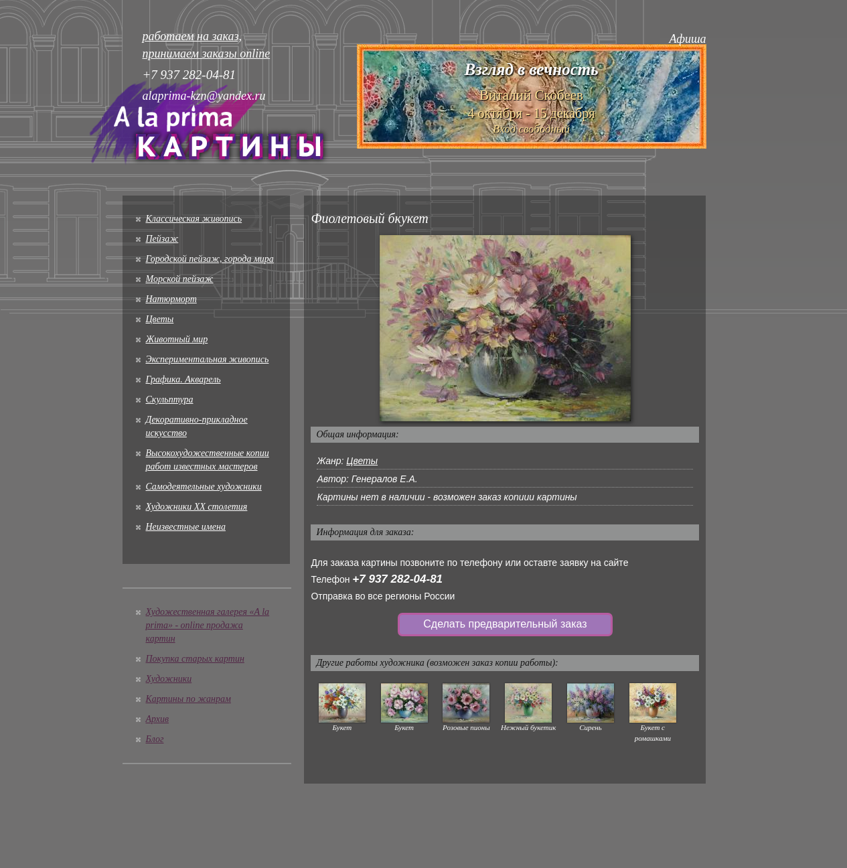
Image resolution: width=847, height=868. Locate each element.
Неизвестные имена (186, 527)
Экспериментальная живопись (207, 359)
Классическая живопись (194, 219)
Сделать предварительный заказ (505, 624)
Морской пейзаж (180, 279)
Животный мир (177, 339)
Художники (169, 679)
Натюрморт (171, 299)
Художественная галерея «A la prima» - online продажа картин (208, 625)
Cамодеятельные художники (204, 487)
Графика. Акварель (183, 379)
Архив (157, 719)
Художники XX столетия (197, 507)
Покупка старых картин (195, 659)
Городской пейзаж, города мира (210, 259)
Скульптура (170, 399)
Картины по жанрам (188, 699)
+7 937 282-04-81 (397, 579)
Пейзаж (162, 239)
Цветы (160, 319)
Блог (155, 739)
